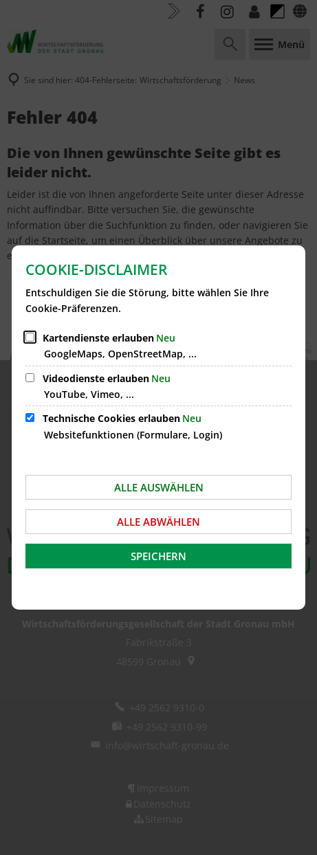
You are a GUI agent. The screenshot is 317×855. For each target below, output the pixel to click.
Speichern (158, 556)
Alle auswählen (159, 487)
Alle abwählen (158, 522)
